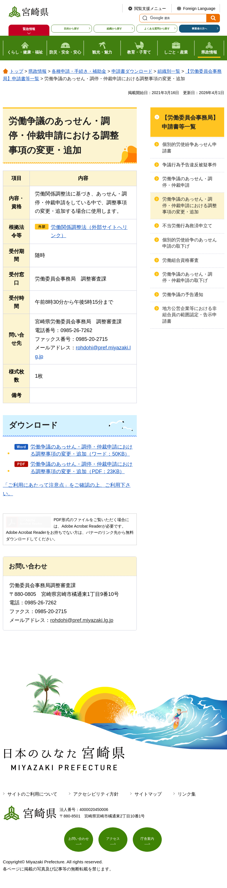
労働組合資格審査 (180, 260)
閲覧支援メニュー (150, 8)
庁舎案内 (147, 840)
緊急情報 (29, 29)
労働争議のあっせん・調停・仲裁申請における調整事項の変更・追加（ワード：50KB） (81, 450)
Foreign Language (199, 8)
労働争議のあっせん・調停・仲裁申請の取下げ (187, 277)
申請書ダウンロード (132, 71)
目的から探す (71, 28)
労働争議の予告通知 (182, 294)
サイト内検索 (144, 18)
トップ (16, 71)
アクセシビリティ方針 (96, 794)
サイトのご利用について (32, 794)
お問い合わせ (79, 840)
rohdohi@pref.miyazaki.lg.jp (81, 620)
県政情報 (37, 71)
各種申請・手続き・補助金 (79, 71)
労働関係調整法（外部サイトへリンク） (89, 231)
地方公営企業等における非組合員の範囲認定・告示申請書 (189, 315)
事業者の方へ (199, 28)
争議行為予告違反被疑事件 (189, 164)
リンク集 (187, 794)
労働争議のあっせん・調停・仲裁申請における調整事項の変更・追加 (189, 205)
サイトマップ (148, 794)
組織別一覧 (168, 71)
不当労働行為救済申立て (187, 225)
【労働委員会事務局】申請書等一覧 (190, 122)
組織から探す (114, 28)
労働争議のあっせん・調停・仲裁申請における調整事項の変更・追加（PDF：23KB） (81, 467)
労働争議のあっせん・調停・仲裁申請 (187, 181)
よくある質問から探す (157, 28)
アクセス (113, 840)
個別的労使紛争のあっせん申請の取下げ (189, 242)
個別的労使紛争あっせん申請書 (189, 147)
